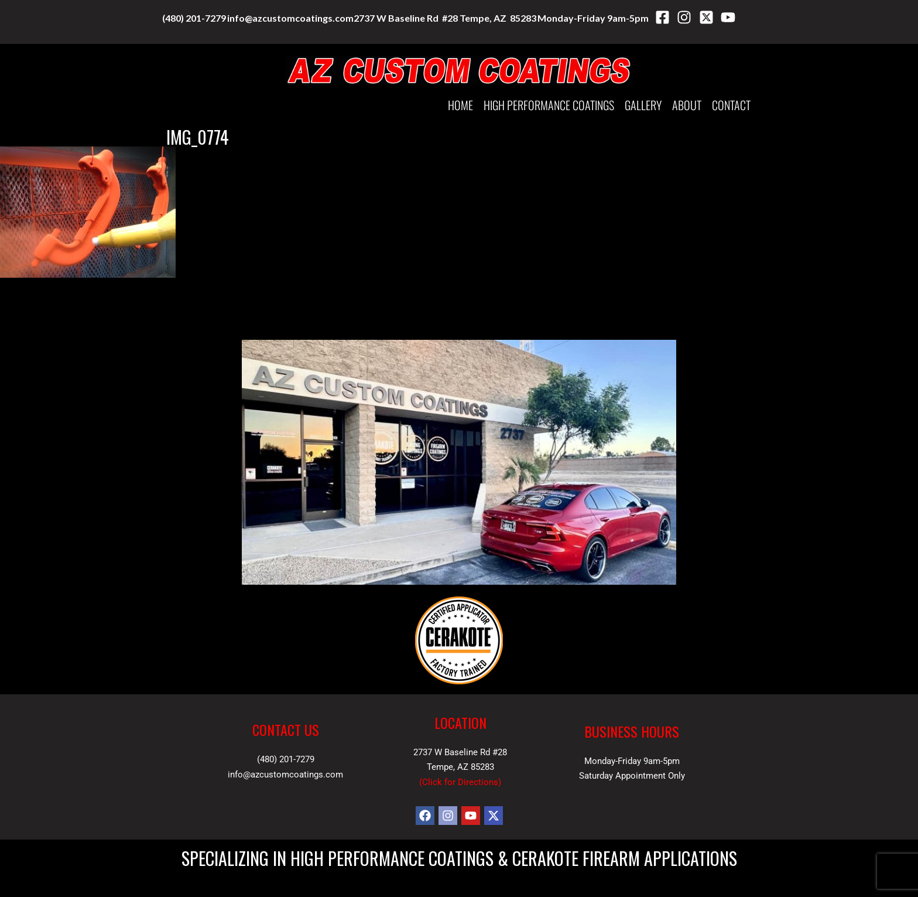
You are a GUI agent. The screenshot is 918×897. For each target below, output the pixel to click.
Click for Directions (460, 782)
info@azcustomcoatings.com (290, 17)
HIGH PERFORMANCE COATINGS (549, 104)
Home (460, 104)
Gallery (643, 104)
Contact (731, 104)
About (686, 104)
